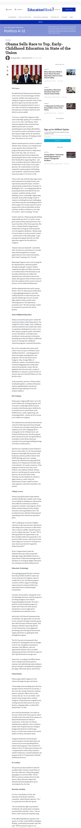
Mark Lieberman (48, 97)
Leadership (12, 17)
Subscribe (69, 9)
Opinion (64, 17)
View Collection (60, 118)
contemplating (18, 293)
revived (19, 496)
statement (15, 652)
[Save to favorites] (7, 71)
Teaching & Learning (40, 17)
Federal (8, 40)
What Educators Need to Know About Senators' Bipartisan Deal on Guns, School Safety (53, 75)
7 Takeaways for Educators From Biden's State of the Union (54, 108)
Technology (55, 17)
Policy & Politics (25, 17)
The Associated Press (49, 163)
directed (33, 460)
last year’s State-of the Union (23, 322)
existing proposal (21, 573)
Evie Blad (46, 81)
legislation (23, 365)
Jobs (71, 17)
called (24, 724)
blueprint (31, 429)
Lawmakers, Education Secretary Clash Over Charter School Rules (52, 92)
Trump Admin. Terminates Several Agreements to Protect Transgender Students (54, 157)
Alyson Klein (16, 58)
